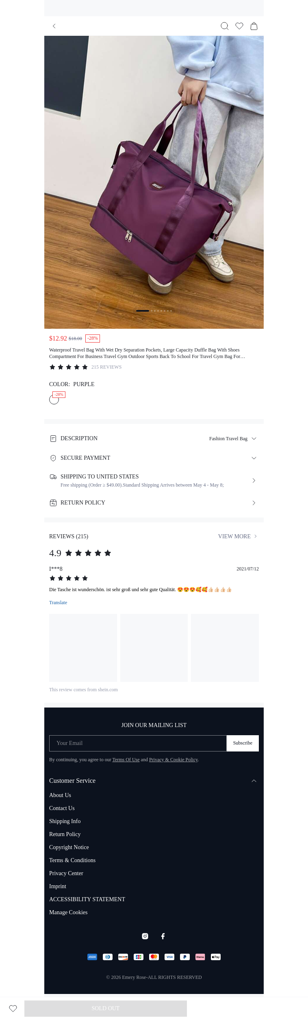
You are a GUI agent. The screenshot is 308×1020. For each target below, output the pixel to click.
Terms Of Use (125, 759)
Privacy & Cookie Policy (173, 759)
